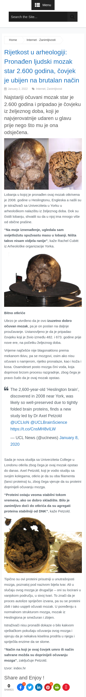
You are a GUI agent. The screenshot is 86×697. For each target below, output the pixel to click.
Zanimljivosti (47, 40)
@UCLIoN (19, 422)
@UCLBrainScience (49, 422)
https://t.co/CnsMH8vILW (33, 429)
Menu (46, 5)
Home (13, 40)
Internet (32, 40)
